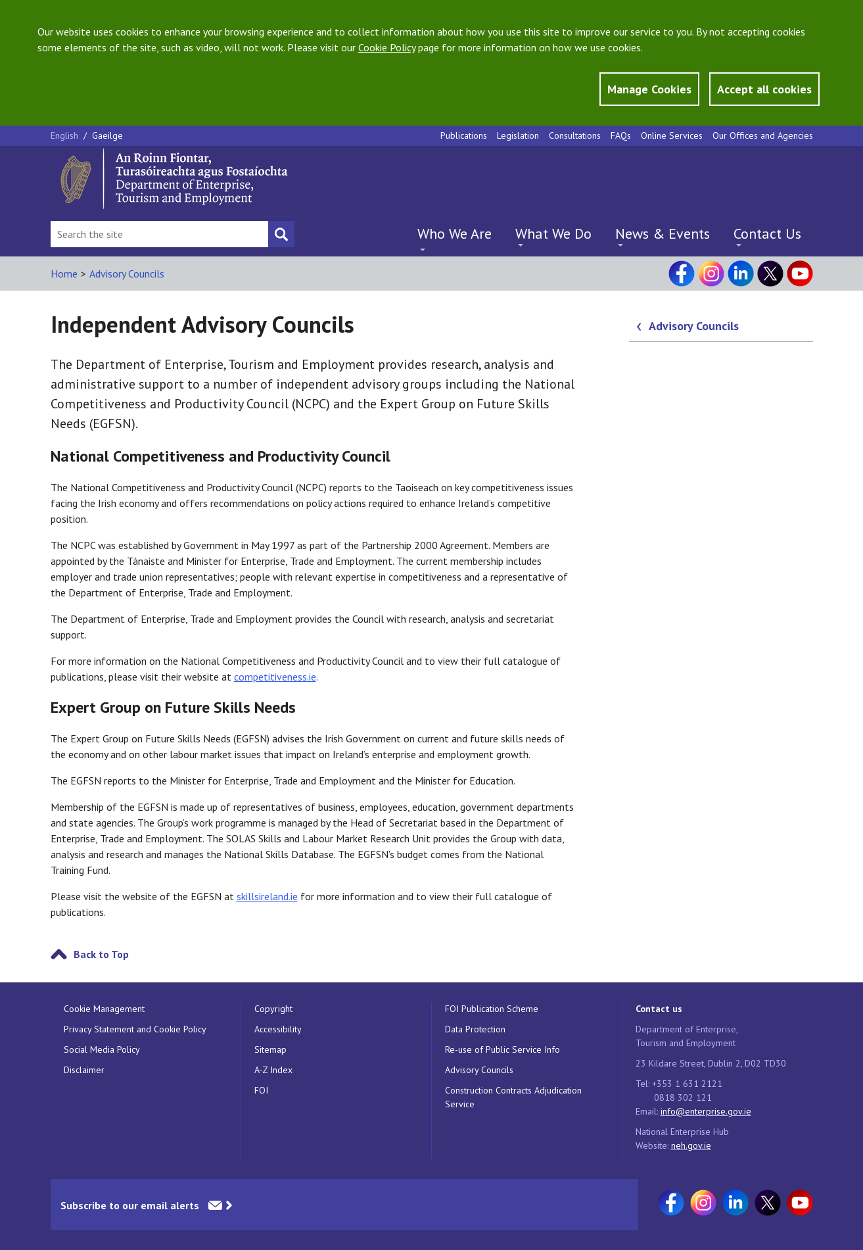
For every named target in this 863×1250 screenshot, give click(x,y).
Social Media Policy (102, 1049)
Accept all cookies (764, 89)
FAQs (621, 135)
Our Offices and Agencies (762, 135)
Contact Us (767, 233)
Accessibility (278, 1029)
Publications (463, 135)
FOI (261, 1090)
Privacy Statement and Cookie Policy (135, 1029)
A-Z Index (273, 1070)
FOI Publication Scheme (491, 1009)
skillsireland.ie (267, 896)
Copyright (273, 1009)
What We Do (553, 233)
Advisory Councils (126, 273)
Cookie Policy (386, 47)
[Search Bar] (159, 234)
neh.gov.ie (691, 1145)
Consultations (575, 135)
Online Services (672, 135)
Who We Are (454, 233)
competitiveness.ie (275, 676)
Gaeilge (107, 135)
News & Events (662, 233)
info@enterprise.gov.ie (706, 1111)
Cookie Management (104, 1009)
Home (64, 273)
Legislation (518, 135)
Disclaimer (84, 1070)
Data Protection (475, 1029)
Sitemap (270, 1049)
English (66, 135)
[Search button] (281, 234)
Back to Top (101, 954)
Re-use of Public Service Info (502, 1049)
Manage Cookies (649, 89)
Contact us (659, 1009)
